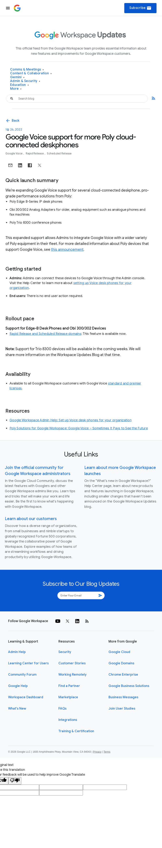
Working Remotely (72, 675)
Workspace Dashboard (25, 697)
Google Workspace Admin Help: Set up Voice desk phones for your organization (71, 420)
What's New (17, 709)
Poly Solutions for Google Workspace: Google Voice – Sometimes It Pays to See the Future (79, 428)
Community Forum (22, 675)
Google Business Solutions (128, 686)
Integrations (67, 720)
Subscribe (140, 8)
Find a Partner (69, 686)
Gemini (17, 77)
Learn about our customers (31, 518)
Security (64, 652)
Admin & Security (25, 81)
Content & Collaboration (31, 73)
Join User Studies (121, 709)
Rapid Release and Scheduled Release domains (45, 334)
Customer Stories (72, 663)
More (16, 89)
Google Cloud (119, 652)
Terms (106, 751)
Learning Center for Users (28, 663)
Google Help (18, 686)
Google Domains (121, 663)
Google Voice (14, 153)
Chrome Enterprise (123, 675)
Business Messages (123, 697)
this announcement (67, 249)
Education (19, 85)
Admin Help (17, 652)
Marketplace (68, 697)
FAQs (62, 709)
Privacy (97, 751)
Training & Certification (76, 731)
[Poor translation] (14, 781)
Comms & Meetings (27, 70)
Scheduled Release (59, 153)
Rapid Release (35, 153)
